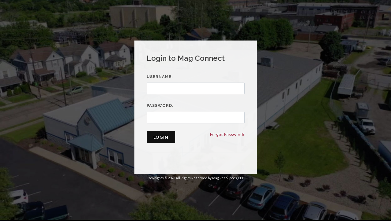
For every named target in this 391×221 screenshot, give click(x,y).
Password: (160, 105)
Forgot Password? (227, 134)
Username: (160, 76)
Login (160, 137)
